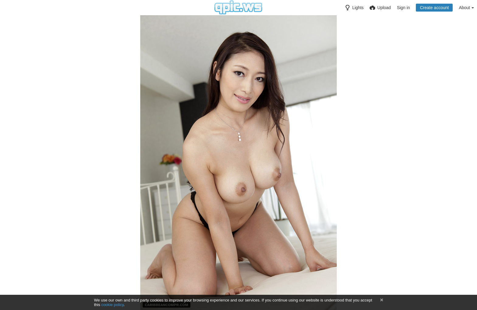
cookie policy (112, 304)
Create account (434, 7)
